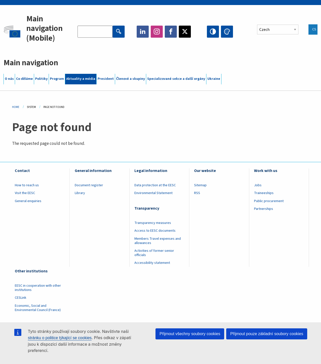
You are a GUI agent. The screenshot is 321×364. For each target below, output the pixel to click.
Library (80, 193)
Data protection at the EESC (155, 185)
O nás (9, 78)
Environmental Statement (153, 193)
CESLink (20, 297)
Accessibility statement (152, 262)
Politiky (41, 78)
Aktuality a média (80, 78)
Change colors (227, 32)
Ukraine (213, 78)
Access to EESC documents (155, 230)
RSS (197, 193)
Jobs (258, 185)
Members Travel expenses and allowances (157, 241)
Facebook (171, 32)
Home (15, 107)
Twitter (185, 32)
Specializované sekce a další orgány (176, 78)
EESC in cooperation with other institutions (38, 287)
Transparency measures (152, 222)
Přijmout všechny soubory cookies (189, 334)
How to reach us (27, 185)
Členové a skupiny (130, 78)
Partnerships (263, 208)
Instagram (157, 32)
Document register (89, 185)
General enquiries (28, 201)
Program (57, 78)
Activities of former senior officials (154, 253)
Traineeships (264, 193)
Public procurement (269, 201)
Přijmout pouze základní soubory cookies (266, 334)
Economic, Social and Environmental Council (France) (38, 308)
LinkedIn (143, 32)
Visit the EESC (25, 193)
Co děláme (24, 78)
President (106, 78)
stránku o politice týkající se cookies (60, 338)
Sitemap (200, 185)
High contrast (213, 32)
